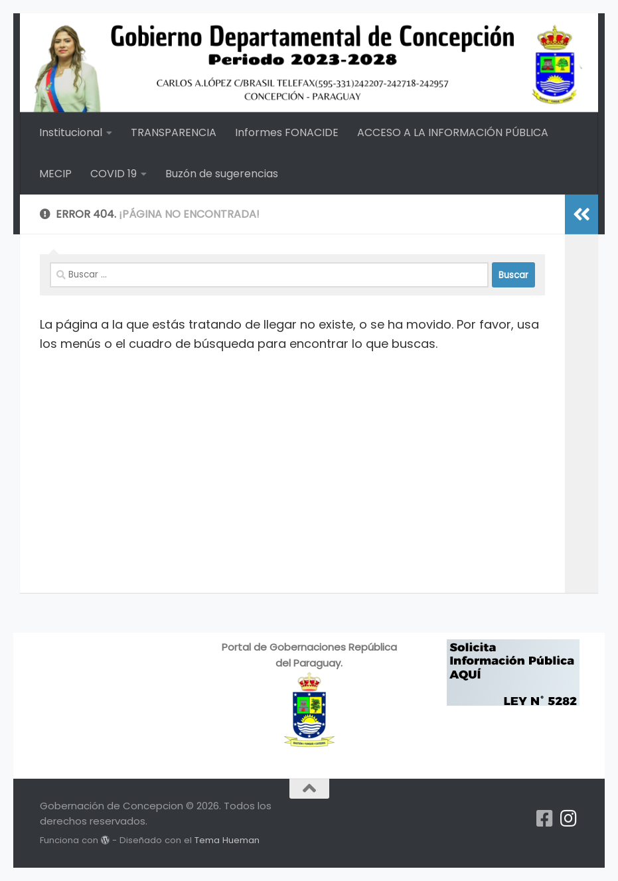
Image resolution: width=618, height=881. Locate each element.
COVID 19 (113, 173)
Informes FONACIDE (287, 132)
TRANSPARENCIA (173, 132)
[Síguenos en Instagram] (569, 818)
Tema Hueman (227, 840)
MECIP (55, 173)
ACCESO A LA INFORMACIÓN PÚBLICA (452, 132)
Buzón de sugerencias (221, 173)
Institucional (70, 132)
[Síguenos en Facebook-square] (545, 818)
